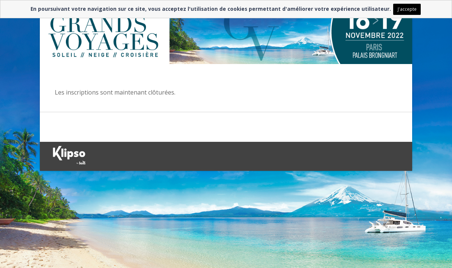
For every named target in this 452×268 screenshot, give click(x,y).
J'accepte (407, 9)
